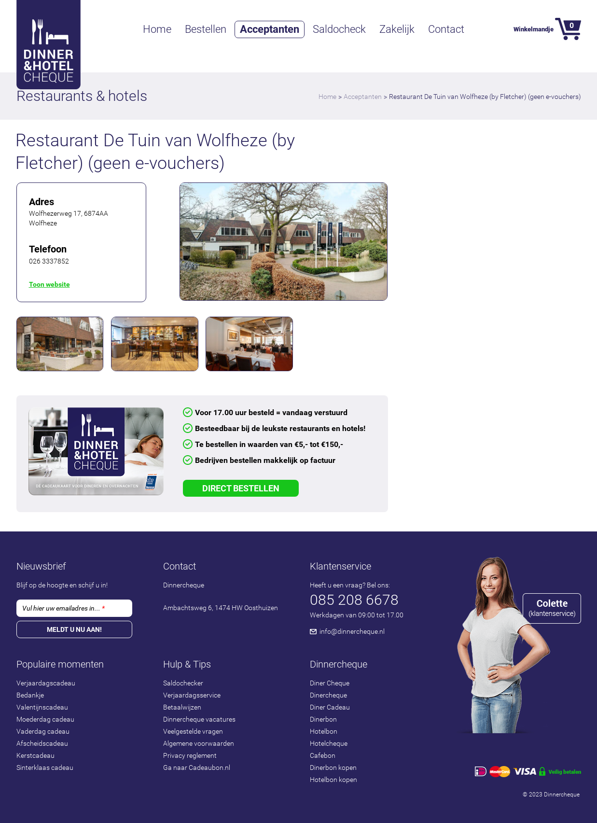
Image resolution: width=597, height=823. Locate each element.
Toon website (49, 284)
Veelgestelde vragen (193, 731)
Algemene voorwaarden (198, 743)
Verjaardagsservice (192, 695)
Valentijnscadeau (42, 707)
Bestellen (205, 29)
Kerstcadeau (35, 755)
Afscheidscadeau (42, 743)
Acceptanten (269, 29)
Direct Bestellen (240, 488)
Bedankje (30, 695)
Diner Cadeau (330, 707)
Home (157, 29)
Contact (446, 29)
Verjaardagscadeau (45, 683)
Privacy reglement (190, 755)
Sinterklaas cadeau (44, 767)
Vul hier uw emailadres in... (63, 608)
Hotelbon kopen (333, 779)
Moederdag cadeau (45, 719)
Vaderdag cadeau (42, 731)
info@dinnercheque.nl (352, 631)
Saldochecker (183, 683)
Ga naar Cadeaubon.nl (196, 767)
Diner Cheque (329, 683)
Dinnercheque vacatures (199, 719)
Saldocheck (339, 29)
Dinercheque (328, 695)
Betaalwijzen (182, 707)
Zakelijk (397, 29)
